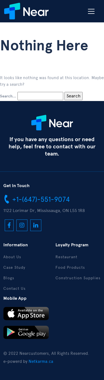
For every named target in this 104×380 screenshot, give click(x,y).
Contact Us (14, 288)
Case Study (14, 267)
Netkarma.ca (41, 361)
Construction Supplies (77, 278)
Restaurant (66, 257)
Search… (8, 96)
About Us (12, 257)
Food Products (70, 267)
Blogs (8, 278)
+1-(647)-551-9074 (36, 199)
